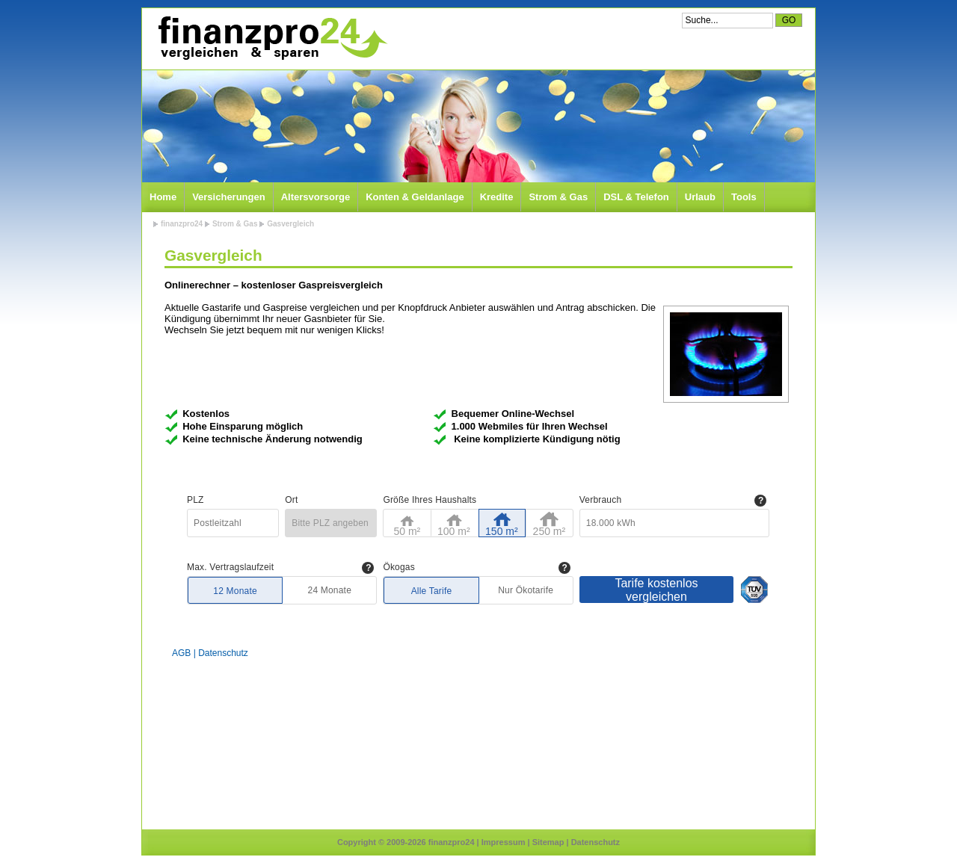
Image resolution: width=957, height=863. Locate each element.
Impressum (503, 842)
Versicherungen (228, 196)
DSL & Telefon (636, 196)
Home (163, 196)
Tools (744, 196)
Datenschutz (595, 842)
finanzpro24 (182, 224)
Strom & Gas (558, 196)
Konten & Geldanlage (415, 196)
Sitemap (548, 842)
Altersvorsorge (315, 196)
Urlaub (700, 196)
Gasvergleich (290, 224)
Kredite (497, 196)
